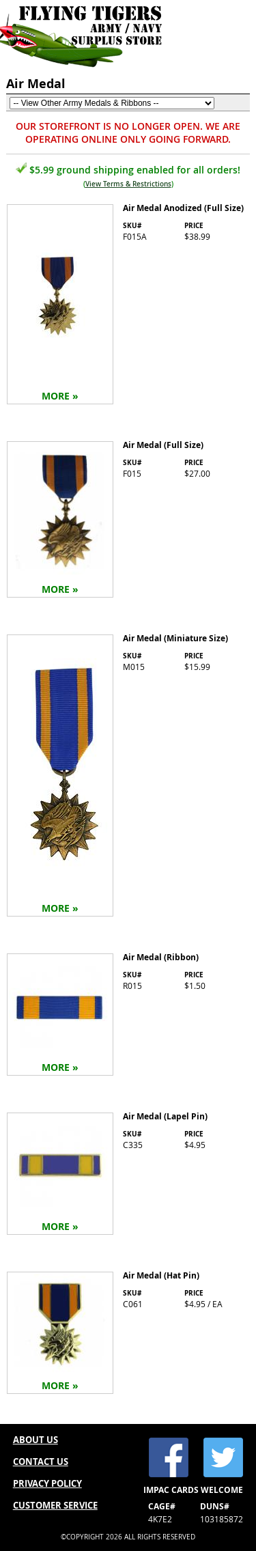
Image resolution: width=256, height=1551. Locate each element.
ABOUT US (35, 1440)
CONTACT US (40, 1461)
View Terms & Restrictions (128, 184)
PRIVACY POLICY (47, 1483)
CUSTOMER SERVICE (55, 1505)
